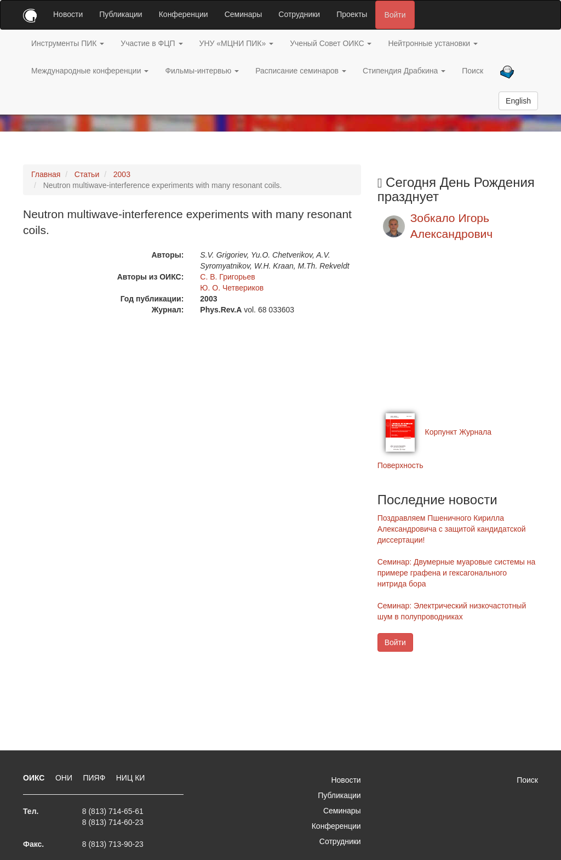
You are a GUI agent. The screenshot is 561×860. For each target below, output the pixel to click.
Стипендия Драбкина (404, 70)
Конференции (183, 14)
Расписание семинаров (300, 70)
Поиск (472, 70)
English (518, 100)
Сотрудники (299, 14)
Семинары (243, 14)
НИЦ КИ (130, 777)
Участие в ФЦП (151, 43)
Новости (68, 14)
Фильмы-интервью (202, 70)
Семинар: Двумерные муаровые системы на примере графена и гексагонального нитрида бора (456, 572)
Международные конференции (89, 70)
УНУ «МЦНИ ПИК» (236, 43)
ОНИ (65, 777)
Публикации (120, 14)
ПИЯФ (95, 777)
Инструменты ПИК (67, 43)
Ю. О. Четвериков (232, 287)
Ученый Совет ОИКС (330, 43)
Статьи (87, 174)
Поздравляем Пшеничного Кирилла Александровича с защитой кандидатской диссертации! (451, 529)
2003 (121, 174)
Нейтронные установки (433, 43)
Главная (45, 174)
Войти (394, 14)
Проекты (351, 14)
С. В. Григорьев (227, 276)
